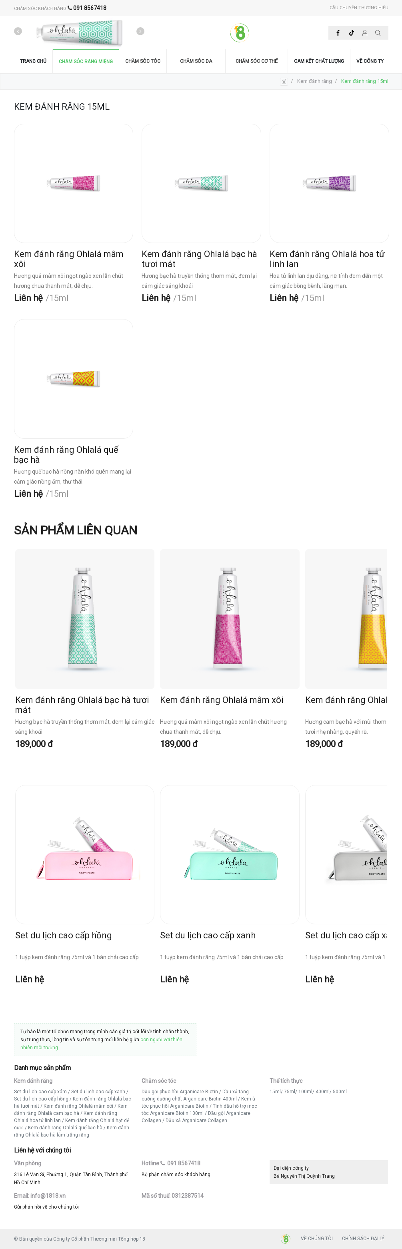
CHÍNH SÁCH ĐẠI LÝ (363, 1238)
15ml (275, 1091)
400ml (323, 1091)
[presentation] (18, 31)
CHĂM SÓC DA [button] (196, 61)
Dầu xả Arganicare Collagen (196, 1120)
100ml (305, 1091)
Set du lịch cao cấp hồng (41, 1099)
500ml (340, 1091)
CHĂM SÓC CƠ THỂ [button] (257, 61)
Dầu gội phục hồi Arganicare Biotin (180, 1091)
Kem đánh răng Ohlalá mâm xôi (78, 1106)
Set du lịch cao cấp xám (40, 1091)
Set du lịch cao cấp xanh (98, 1091)
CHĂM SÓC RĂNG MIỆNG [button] (86, 61)
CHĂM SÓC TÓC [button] (142, 61)
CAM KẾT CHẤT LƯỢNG (319, 61)
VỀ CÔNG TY (370, 61)
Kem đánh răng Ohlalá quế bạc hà (65, 1128)
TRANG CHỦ (33, 61)
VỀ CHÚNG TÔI (317, 1238)
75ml (289, 1091)
